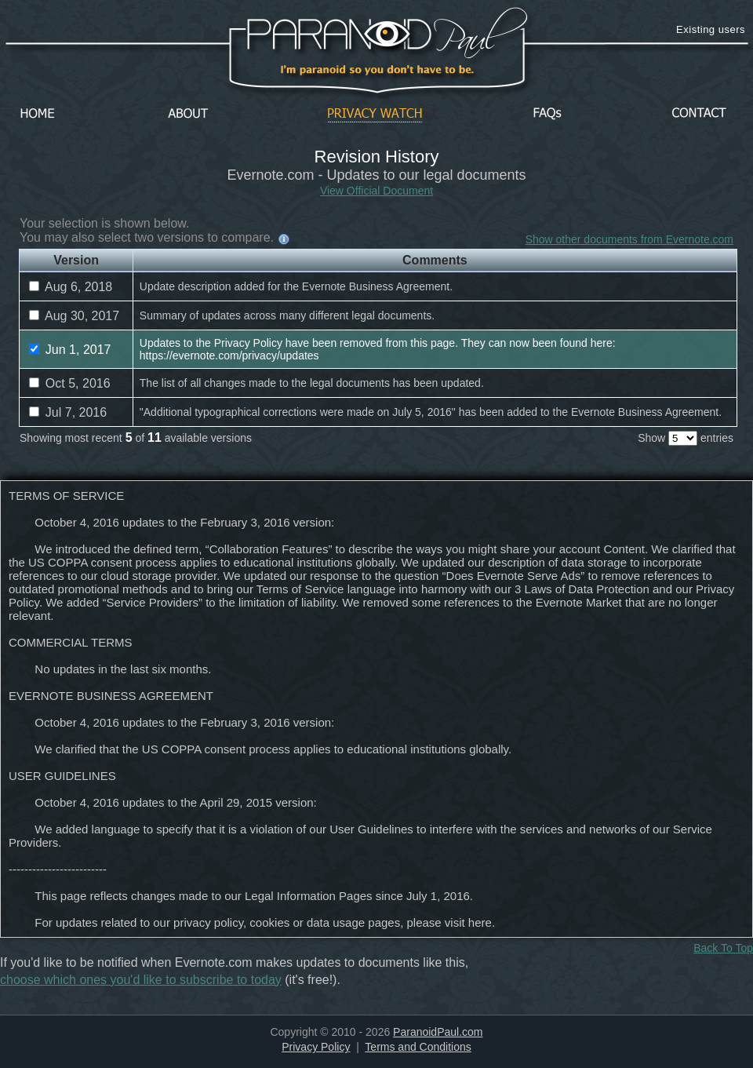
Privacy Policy (316, 1047)
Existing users (710, 29)
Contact (699, 114)
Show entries (685, 438)
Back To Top (723, 948)
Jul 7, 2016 (68, 412)
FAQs (547, 114)
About (192, 114)
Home (37, 114)
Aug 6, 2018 (70, 286)
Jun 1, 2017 (70, 349)
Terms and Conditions (418, 1047)
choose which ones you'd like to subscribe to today (141, 979)
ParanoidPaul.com (437, 1032)
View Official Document (376, 190)
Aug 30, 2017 (74, 316)
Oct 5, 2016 (69, 383)
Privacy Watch (375, 114)
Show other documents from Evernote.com (629, 239)
